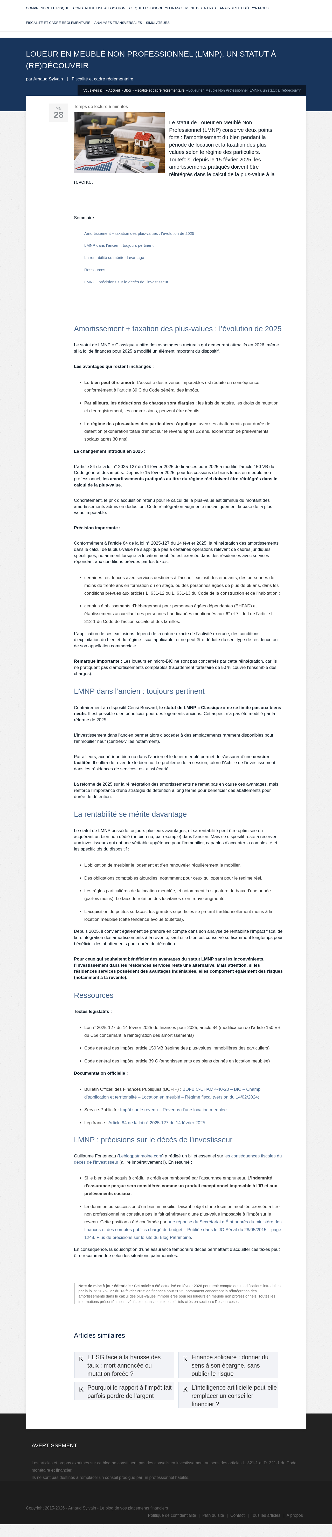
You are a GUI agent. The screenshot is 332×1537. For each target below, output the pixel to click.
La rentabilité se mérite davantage (114, 267)
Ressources (94, 279)
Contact (237, 1524)
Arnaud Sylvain (48, 88)
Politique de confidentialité (172, 1524)
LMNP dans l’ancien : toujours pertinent (119, 254)
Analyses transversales (118, 28)
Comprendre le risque (47, 14)
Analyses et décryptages (244, 14)
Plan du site (213, 1524)
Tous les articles (265, 1524)
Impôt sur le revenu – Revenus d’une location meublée (173, 1119)
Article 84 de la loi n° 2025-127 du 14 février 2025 (156, 1131)
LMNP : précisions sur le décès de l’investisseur (126, 291)
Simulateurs (158, 28)
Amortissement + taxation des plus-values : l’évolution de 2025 (139, 242)
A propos (295, 1524)
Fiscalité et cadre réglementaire (58, 28)
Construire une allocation (99, 14)
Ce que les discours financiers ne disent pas (172, 14)
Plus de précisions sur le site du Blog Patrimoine (143, 1246)
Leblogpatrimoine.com (140, 1165)
